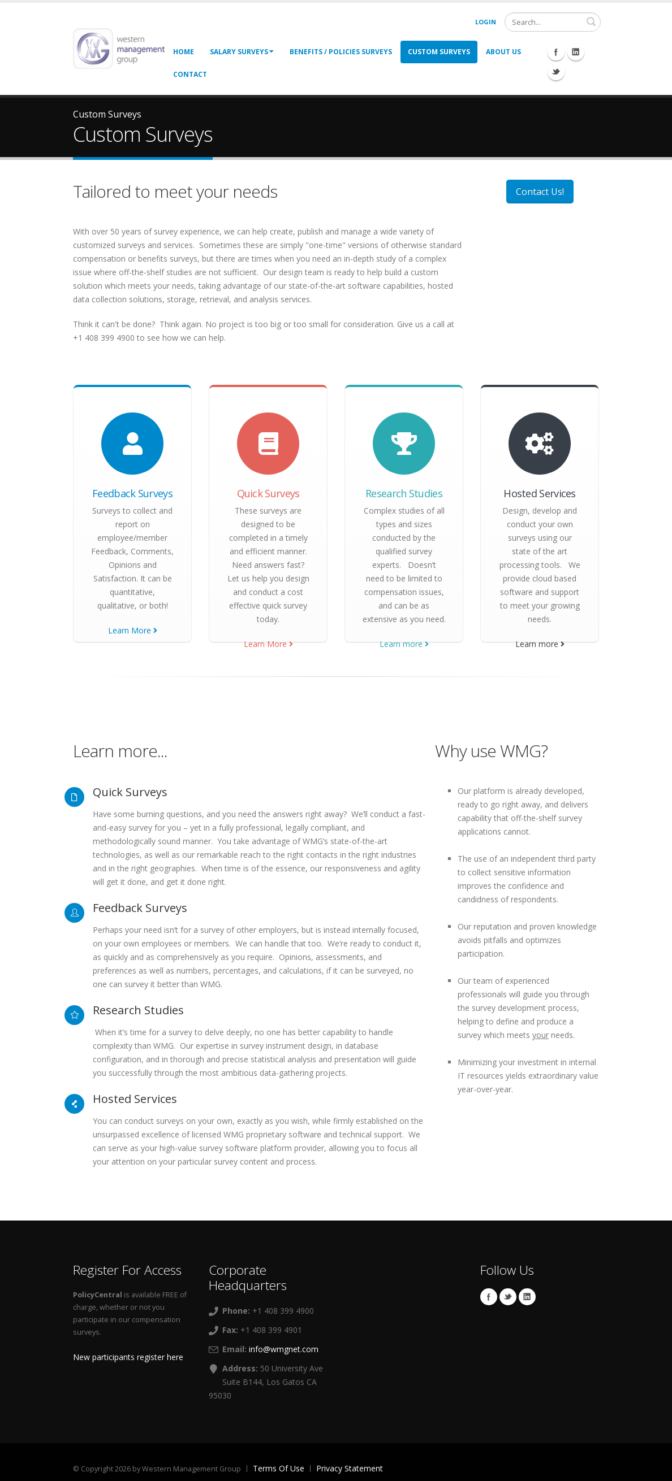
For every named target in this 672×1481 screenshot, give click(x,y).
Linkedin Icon (575, 52)
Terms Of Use (278, 1468)
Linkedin (527, 1296)
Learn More (132, 630)
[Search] (553, 22)
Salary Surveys (242, 52)
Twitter (507, 1296)
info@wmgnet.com (283, 1349)
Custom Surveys (439, 52)
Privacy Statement (349, 1468)
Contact (190, 74)
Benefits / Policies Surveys (341, 52)
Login (485, 22)
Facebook (488, 1296)
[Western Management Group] (119, 48)
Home (183, 52)
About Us (503, 52)
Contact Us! (540, 191)
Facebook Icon (556, 52)
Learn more (404, 644)
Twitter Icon (556, 71)
